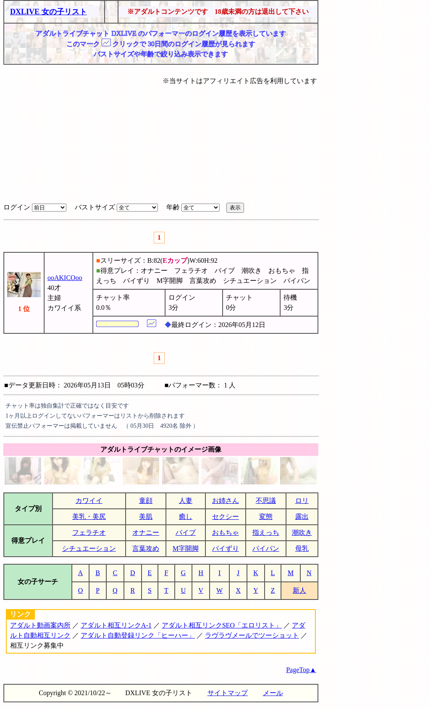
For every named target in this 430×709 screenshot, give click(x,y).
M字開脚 (186, 548)
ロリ (302, 500)
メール (273, 692)
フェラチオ (89, 532)
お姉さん (225, 500)
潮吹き (302, 532)
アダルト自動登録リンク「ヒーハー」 (138, 635)
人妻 (185, 500)
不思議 (266, 500)
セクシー (225, 516)
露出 (302, 516)
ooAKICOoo (64, 277)
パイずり (225, 548)
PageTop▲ (301, 669)
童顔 (145, 500)
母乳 (302, 548)
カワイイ (89, 500)
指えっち (265, 532)
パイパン (265, 548)
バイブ (186, 532)
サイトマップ (227, 692)
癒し (185, 516)
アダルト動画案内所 (40, 625)
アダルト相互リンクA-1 (116, 625)
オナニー (145, 532)
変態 (266, 516)
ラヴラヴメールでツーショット (252, 635)
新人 (299, 590)
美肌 (145, 516)
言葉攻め (145, 548)
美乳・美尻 (89, 516)
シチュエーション (89, 548)
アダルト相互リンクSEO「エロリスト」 (222, 625)
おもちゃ (225, 532)
